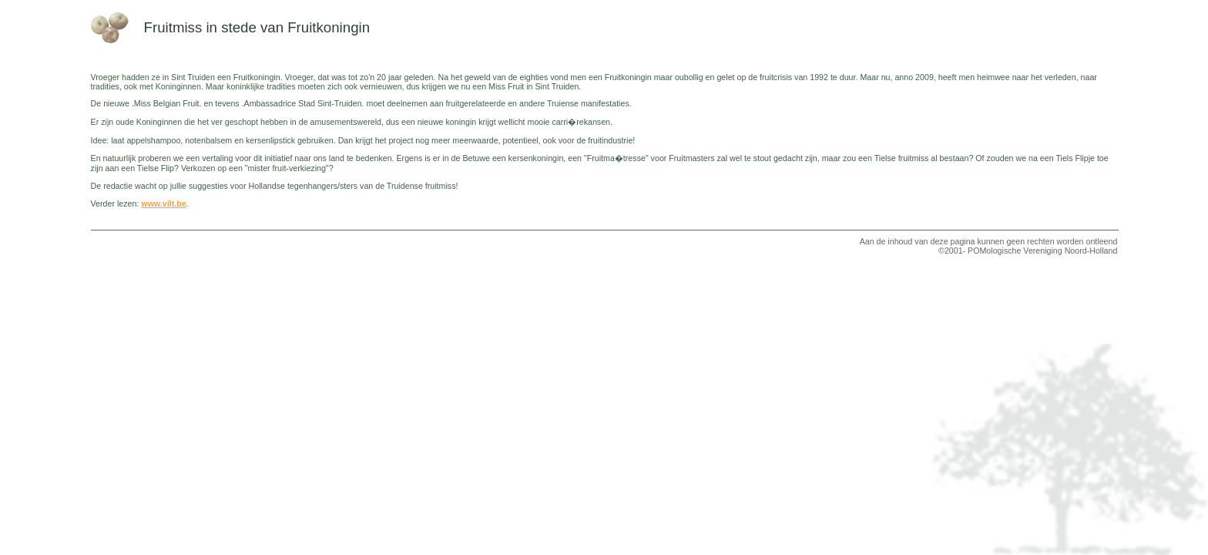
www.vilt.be (163, 203)
